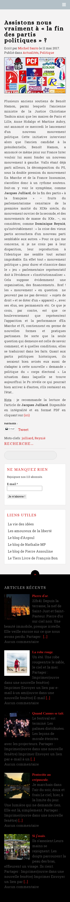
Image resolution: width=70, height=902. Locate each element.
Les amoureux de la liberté (30, 531)
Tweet (23, 428)
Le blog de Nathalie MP (27, 544)
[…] (45, 636)
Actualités (30, 53)
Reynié (40, 438)
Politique (47, 53)
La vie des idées (21, 524)
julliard (27, 438)
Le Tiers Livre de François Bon (33, 558)
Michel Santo (28, 48)
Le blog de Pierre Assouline (30, 551)
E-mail (12, 484)
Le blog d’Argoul (21, 537)
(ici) (27, 415)
